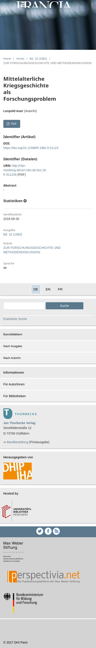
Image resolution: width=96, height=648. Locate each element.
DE (35, 289)
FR (60, 289)
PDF (13, 123)
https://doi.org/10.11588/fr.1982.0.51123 (30, 148)
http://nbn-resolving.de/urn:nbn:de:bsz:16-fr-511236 (25, 170)
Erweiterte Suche (15, 319)
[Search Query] (24, 306)
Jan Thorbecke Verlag (19, 423)
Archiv (20, 58)
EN (48, 289)
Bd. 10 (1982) (38, 58)
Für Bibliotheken (14, 396)
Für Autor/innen (14, 384)
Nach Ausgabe (12, 346)
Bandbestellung (17, 442)
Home (7, 58)
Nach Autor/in (12, 358)
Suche (64, 306)
